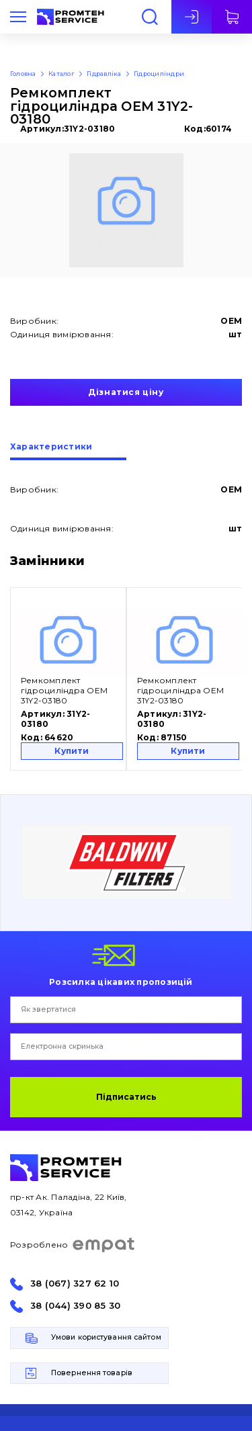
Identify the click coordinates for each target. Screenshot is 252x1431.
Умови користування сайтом (106, 1337)
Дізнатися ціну (125, 392)
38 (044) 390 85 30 (75, 1305)
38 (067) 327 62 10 (74, 1283)
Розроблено (73, 1245)
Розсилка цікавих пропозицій (120, 981)
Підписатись (126, 1097)
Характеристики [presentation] (51, 447)
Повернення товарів (91, 1373)
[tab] (68, 451)
